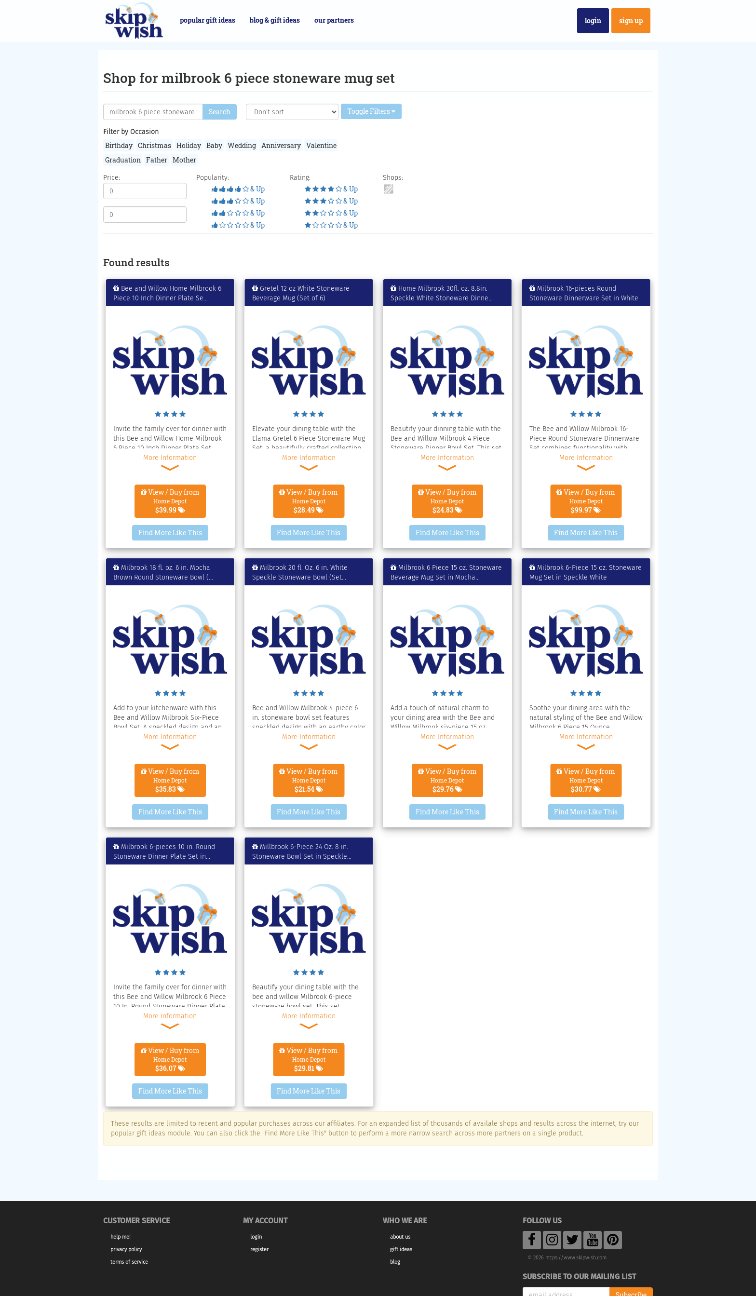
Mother (184, 159)
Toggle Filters (371, 111)
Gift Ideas (401, 1249)
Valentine (321, 145)
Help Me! (120, 1237)
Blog (395, 1262)
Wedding (242, 145)
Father (156, 159)
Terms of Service (129, 1262)
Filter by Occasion (131, 132)
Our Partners (334, 20)
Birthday (119, 145)
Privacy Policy (126, 1249)
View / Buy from (170, 500)
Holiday (188, 145)
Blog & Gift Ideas (275, 20)
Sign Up (631, 20)
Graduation (123, 159)
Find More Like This (170, 532)
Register (259, 1249)
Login (593, 20)
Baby (214, 145)
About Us (400, 1237)
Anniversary (281, 145)
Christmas (154, 145)
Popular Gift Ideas (207, 20)
